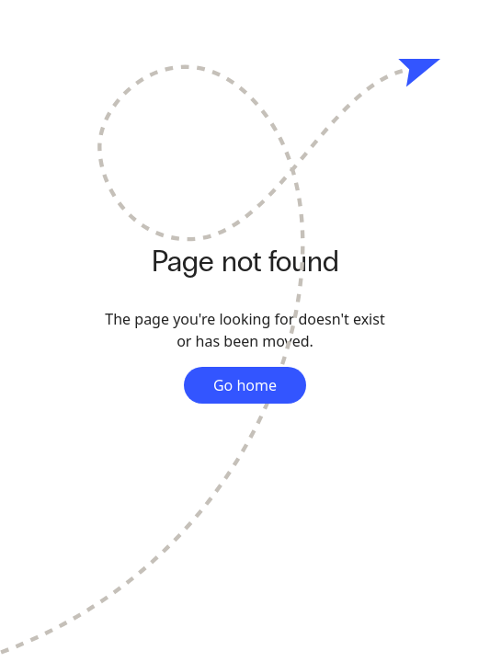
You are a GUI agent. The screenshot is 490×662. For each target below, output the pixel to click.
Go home (245, 385)
